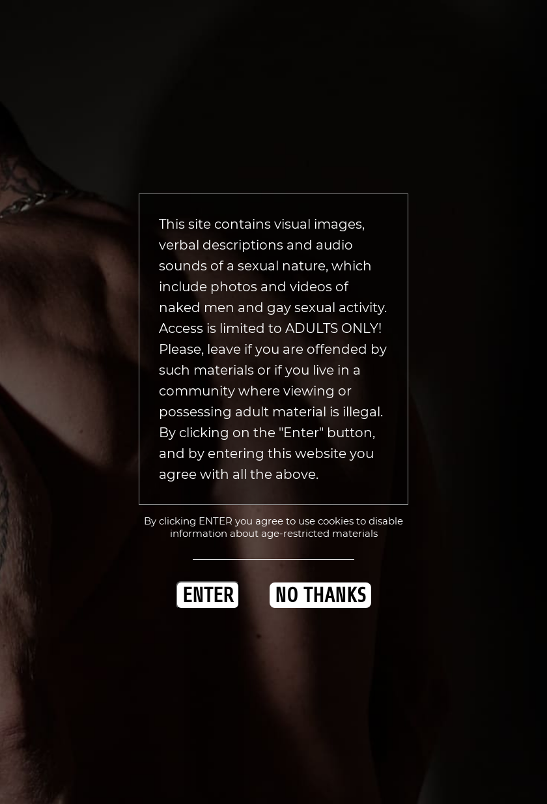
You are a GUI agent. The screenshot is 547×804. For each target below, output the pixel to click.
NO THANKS (320, 595)
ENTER (207, 595)
